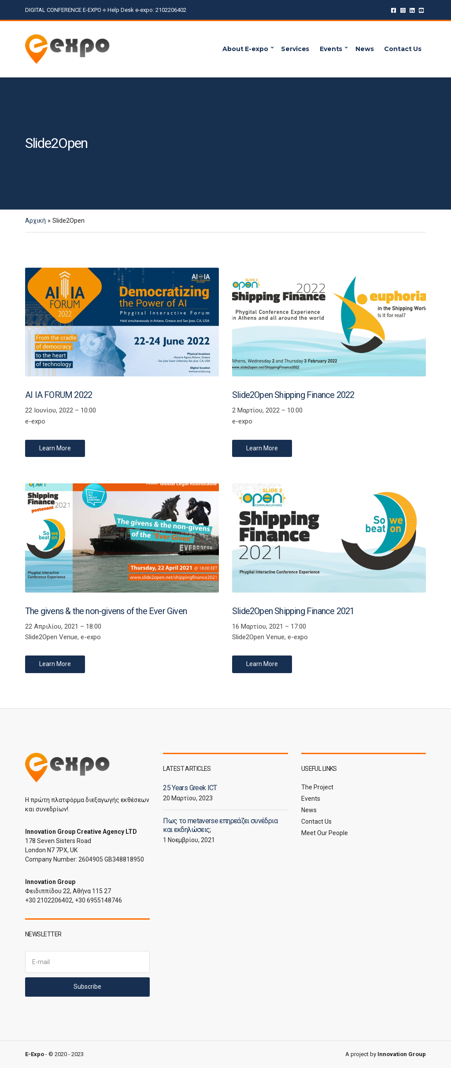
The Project (317, 787)
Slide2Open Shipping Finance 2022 (293, 395)
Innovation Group (401, 1054)
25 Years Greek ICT (190, 788)
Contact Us (402, 49)
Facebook (393, 10)
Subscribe (87, 986)
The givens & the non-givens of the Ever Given (106, 611)
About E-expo (245, 49)
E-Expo (34, 1054)
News (364, 49)
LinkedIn (412, 10)
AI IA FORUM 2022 (58, 395)
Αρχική (35, 220)
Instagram (403, 10)
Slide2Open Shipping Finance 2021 (293, 611)
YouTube (421, 10)
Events (331, 49)
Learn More (55, 448)
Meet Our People (324, 832)
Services (295, 49)
